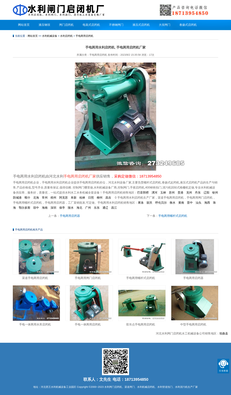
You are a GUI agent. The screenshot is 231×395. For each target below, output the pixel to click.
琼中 (36, 207)
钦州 (215, 192)
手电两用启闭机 (84, 35)
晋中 (190, 202)
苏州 (172, 192)
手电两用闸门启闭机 (88, 277)
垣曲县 (225, 333)
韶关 (149, 202)
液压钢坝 (44, 24)
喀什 (27, 197)
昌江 (114, 207)
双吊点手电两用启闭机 (140, 324)
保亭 (62, 207)
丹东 (198, 192)
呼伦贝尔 (161, 202)
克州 (189, 192)
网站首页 (24, 24)
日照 (91, 197)
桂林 (82, 197)
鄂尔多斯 (24, 207)
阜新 (74, 197)
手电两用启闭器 (70, 215)
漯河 (154, 192)
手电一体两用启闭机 (88, 324)
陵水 (71, 207)
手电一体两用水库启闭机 (35, 324)
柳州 (100, 197)
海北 (79, 207)
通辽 (105, 207)
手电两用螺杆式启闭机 (172, 215)
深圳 (53, 207)
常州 (45, 197)
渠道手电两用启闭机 (35, 277)
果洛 (141, 202)
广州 (88, 207)
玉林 (163, 192)
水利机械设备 (49, 35)
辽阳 (206, 192)
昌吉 (108, 197)
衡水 (172, 202)
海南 (45, 207)
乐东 (97, 207)
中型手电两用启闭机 (193, 324)
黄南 (181, 202)
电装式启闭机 (91, 24)
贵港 (180, 192)
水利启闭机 (66, 35)
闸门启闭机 (66, 24)
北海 (36, 197)
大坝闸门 (164, 24)
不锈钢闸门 (116, 24)
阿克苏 (63, 197)
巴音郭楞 (143, 192)
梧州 (53, 197)
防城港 (17, 197)
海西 (207, 202)
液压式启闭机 (141, 24)
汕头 (198, 202)
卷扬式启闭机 (188, 24)
